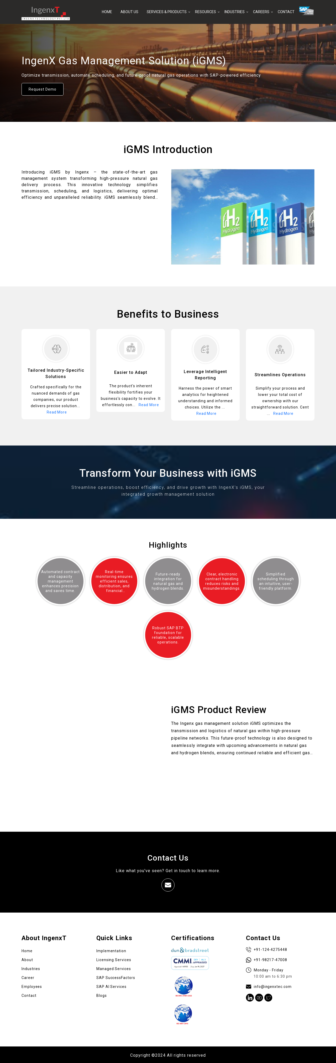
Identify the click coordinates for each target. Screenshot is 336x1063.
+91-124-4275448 (267, 948)
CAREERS (261, 11)
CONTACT (286, 11)
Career (28, 976)
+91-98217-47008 (267, 959)
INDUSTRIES (234, 11)
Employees (32, 985)
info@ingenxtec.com (269, 985)
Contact (29, 994)
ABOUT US (129, 11)
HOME (107, 11)
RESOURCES (205, 11)
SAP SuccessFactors (115, 976)
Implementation (111, 949)
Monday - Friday (269, 972)
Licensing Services (114, 958)
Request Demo (43, 88)
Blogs (101, 994)
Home (27, 949)
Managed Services (113, 967)
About (27, 958)
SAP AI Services (111, 985)
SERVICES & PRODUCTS (167, 11)
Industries (31, 967)
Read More (57, 411)
